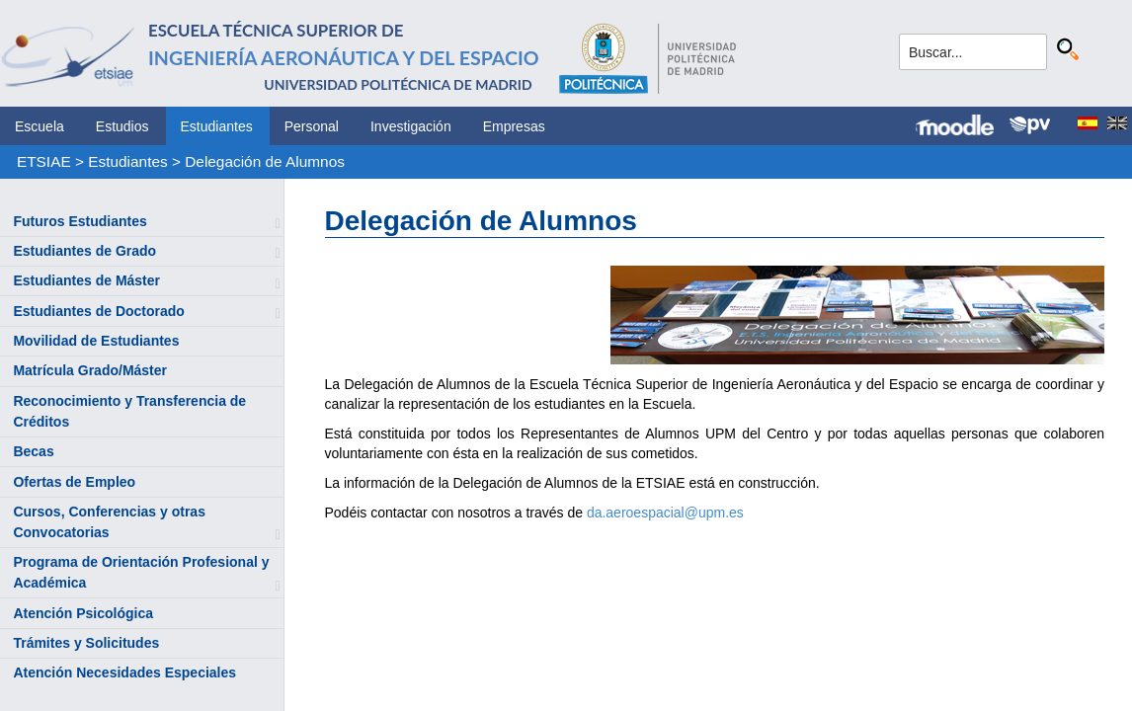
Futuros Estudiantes (79, 221)
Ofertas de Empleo (74, 482)
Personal (311, 126)
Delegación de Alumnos (265, 161)
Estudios (122, 126)
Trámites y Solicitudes (86, 643)
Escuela (39, 126)
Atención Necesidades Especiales (124, 672)
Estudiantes (217, 126)
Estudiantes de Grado (84, 251)
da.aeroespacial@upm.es (665, 512)
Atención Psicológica (83, 613)
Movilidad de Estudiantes (96, 341)
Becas (33, 451)
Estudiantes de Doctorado (98, 311)
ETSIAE (44, 161)
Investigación (410, 126)
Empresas (514, 126)
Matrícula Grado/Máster (90, 370)
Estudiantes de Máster (86, 280)
